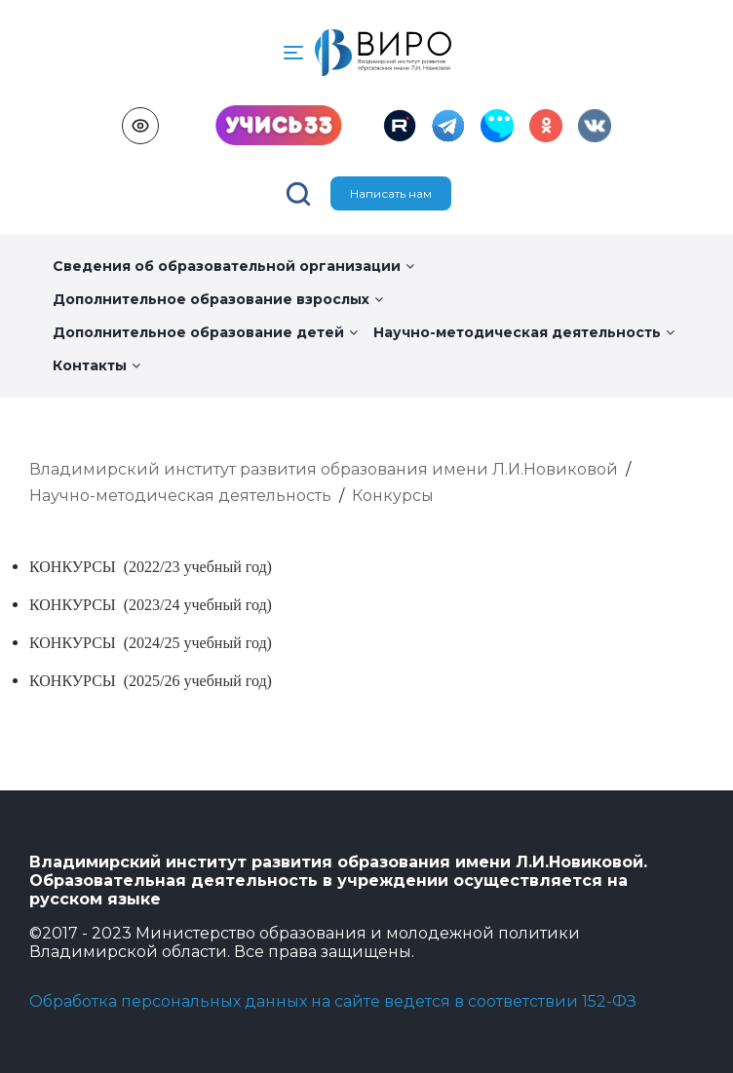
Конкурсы (393, 495)
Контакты (96, 365)
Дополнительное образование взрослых (218, 299)
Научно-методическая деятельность (524, 332)
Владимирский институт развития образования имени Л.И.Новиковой (323, 469)
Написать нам (391, 193)
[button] (293, 52)
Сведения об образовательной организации (233, 266)
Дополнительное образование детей (205, 332)
